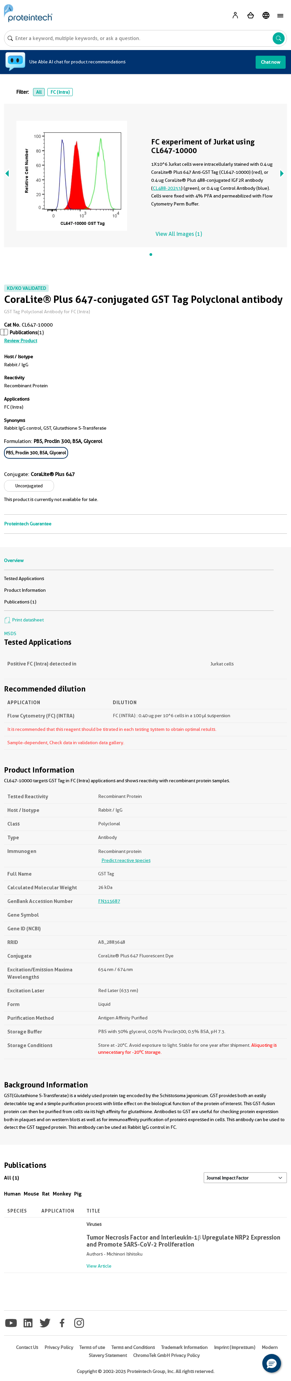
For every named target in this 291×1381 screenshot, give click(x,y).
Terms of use (92, 1347)
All (39, 92)
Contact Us (27, 1347)
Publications (23, 333)
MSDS (10, 633)
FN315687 (109, 901)
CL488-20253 (167, 188)
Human (12, 1194)
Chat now (270, 62)
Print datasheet (24, 619)
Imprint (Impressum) (234, 1347)
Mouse (31, 1194)
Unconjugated (29, 485)
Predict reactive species (126, 860)
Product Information (25, 590)
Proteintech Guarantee (27, 523)
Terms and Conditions (133, 1347)
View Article (98, 1266)
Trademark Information (184, 1347)
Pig (78, 1194)
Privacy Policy (58, 1347)
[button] (271, 1363)
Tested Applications (24, 578)
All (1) (11, 1178)
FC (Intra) (60, 92)
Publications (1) (20, 601)
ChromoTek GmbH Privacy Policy (166, 1355)
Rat (46, 1194)
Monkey (62, 1194)
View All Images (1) (179, 234)
